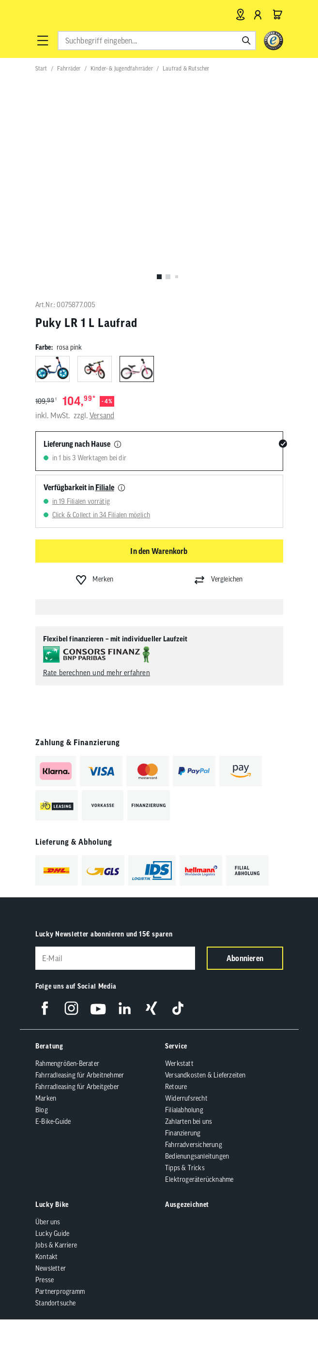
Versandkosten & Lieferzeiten (205, 1075)
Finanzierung (182, 1133)
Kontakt (46, 1257)
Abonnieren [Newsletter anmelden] (245, 958)
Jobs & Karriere (56, 1245)
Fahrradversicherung (193, 1144)
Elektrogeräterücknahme (199, 1179)
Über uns (48, 1222)
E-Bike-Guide (53, 1121)
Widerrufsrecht (186, 1098)
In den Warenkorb (158, 551)
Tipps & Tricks (185, 1168)
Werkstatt (179, 1063)
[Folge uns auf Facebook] (44, 1008)
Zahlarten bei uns (188, 1121)
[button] (42, 40)
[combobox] (157, 40)
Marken (45, 1098)
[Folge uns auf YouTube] (98, 1008)
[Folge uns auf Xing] (151, 1008)
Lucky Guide (52, 1233)
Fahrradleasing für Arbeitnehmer (79, 1075)
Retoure (176, 1087)
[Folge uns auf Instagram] (71, 1008)
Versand (102, 415)
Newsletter (50, 1268)
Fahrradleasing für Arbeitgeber (77, 1087)
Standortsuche (55, 1303)
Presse (44, 1280)
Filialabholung (184, 1110)
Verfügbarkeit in (79, 487)
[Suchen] (246, 40)
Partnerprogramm (60, 1291)
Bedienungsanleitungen (197, 1156)
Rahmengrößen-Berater (67, 1063)
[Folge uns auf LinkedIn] (124, 1008)
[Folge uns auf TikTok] (177, 1008)
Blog (41, 1110)
